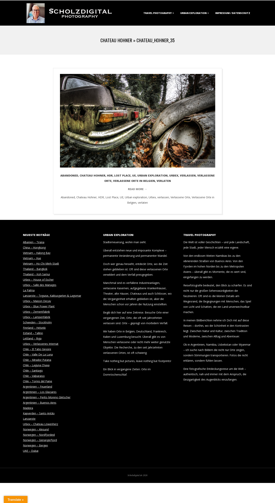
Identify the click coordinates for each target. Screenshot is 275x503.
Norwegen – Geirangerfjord (40, 440)
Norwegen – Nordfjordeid (39, 435)
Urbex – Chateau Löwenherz (40, 424)
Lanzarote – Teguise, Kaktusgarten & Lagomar (52, 295)
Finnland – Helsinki (34, 328)
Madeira (28, 408)
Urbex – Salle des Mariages (39, 285)
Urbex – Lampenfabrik (36, 317)
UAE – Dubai (30, 451)
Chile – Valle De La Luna (38, 354)
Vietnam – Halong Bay (36, 253)
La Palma (29, 290)
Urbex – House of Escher (38, 279)
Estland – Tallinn (33, 333)
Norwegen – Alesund (36, 429)
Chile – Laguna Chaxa (36, 365)
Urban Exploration (193, 13)
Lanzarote (29, 418)
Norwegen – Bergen (35, 445)
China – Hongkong (34, 247)
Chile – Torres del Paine (37, 381)
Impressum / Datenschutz (232, 13)
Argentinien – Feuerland (37, 386)
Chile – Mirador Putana (37, 360)
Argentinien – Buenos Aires (39, 402)
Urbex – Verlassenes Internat (40, 344)
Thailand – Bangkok (35, 269)
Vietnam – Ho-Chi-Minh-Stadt (41, 263)
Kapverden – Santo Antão (39, 413)
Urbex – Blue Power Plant (39, 306)
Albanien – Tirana (33, 242)
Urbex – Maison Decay (37, 301)
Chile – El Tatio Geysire (37, 349)
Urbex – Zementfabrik (36, 311)
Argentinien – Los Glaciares (40, 392)
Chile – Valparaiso (34, 376)
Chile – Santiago (33, 370)
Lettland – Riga (32, 338)
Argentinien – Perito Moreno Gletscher (46, 397)
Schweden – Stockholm (37, 322)
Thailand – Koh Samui (36, 274)
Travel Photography (157, 13)
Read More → (137, 189)
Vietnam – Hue (32, 258)
